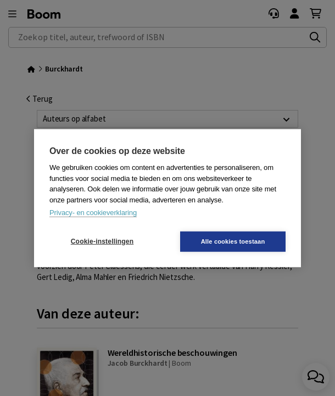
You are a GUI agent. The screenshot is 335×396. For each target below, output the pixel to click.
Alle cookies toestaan (233, 241)
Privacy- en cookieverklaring (93, 212)
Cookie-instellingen (102, 241)
